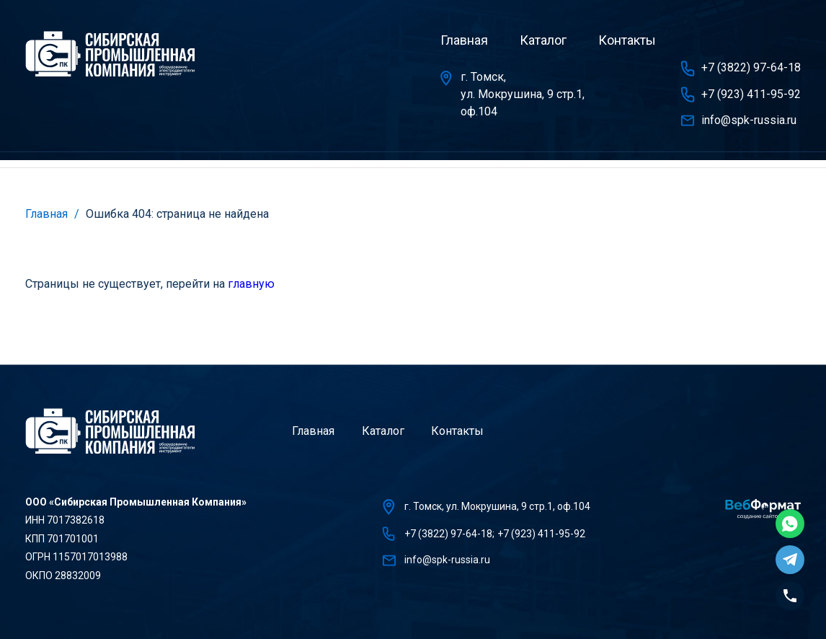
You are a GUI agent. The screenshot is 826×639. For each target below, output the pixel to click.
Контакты (627, 40)
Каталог (543, 40)
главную (251, 284)
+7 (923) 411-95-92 (751, 94)
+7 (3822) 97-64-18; (449, 533)
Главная (464, 40)
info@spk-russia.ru (748, 120)
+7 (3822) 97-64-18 (751, 67)
